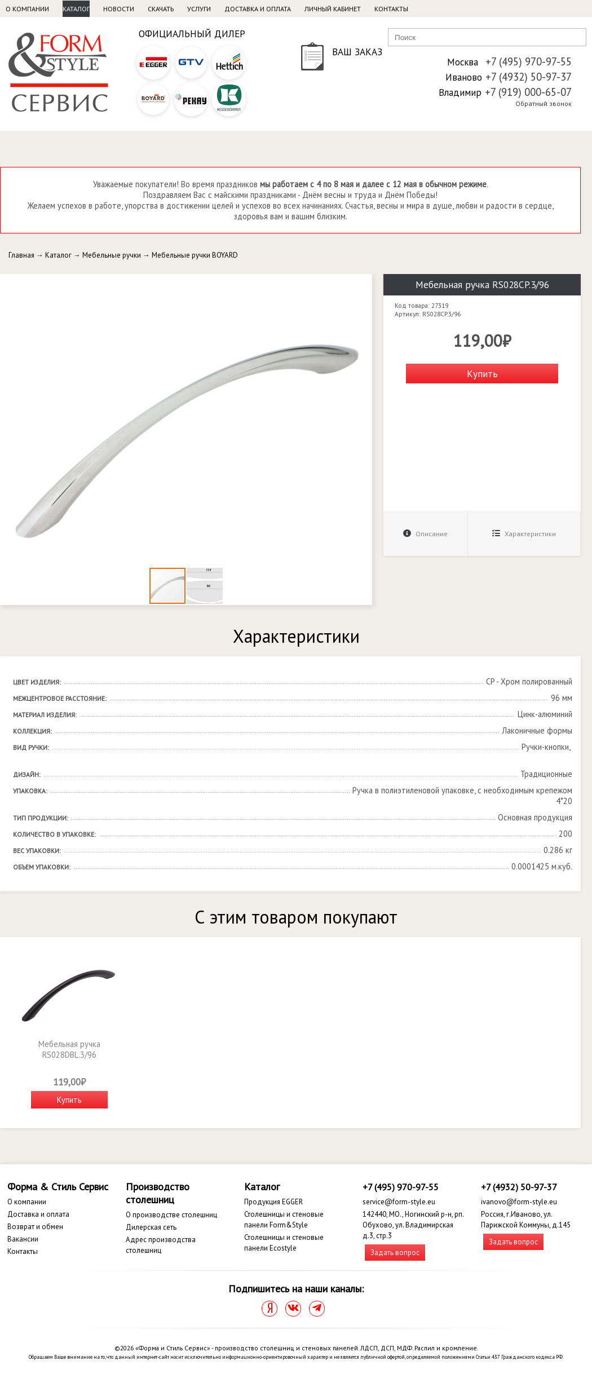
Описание (425, 533)
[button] (362, 284)
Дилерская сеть (151, 1227)
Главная (21, 255)
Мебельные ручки (111, 255)
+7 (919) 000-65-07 (528, 92)
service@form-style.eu (399, 1202)
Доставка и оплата (257, 9)
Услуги (199, 9)
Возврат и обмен (35, 1226)
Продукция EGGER (273, 1202)
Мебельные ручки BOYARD (195, 255)
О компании (27, 9)
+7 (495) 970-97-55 (528, 61)
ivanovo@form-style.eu (519, 1202)
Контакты (391, 9)
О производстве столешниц (171, 1215)
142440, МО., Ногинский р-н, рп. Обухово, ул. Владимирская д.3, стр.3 (413, 1224)
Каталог (76, 9)
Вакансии (22, 1239)
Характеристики (524, 533)
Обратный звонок (543, 103)
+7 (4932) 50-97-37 (528, 76)
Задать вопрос (394, 1252)
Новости (118, 9)
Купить (482, 373)
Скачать (161, 9)
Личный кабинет (332, 9)
